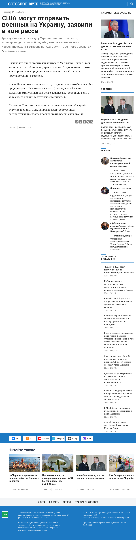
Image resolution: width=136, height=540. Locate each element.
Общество (47, 489)
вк (15, 438)
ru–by (72, 438)
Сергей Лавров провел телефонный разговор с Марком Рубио (116, 425)
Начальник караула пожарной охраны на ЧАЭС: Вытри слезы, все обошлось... (57, 479)
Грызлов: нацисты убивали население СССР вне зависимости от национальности (118, 378)
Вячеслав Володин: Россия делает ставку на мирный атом (116, 46)
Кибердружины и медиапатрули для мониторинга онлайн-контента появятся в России (118, 285)
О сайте (41, 502)
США (29, 127)
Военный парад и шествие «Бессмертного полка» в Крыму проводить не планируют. (117, 320)
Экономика (114, 489)
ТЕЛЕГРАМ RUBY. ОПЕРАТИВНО (109, 257)
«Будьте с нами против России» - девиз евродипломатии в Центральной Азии (122, 227)
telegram (58, 438)
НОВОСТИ (6, 12)
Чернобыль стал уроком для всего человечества (115, 121)
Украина (21, 127)
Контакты (54, 502)
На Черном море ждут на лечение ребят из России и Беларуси (24, 478)
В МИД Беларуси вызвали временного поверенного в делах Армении (118, 410)
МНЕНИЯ (105, 151)
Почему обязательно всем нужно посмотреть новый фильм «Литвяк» (120, 162)
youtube (43, 438)
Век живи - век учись (120, 188)
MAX (87, 438)
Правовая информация (86, 502)
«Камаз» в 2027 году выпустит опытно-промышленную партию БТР (119, 269)
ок (29, 438)
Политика (106, 89)
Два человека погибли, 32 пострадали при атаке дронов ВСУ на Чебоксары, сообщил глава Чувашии (117, 360)
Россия (12, 127)
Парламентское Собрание (116, 13)
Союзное (13, 489)
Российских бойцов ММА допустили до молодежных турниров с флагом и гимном (118, 303)
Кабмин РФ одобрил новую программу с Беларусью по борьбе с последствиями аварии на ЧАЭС (118, 395)
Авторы (67, 502)
